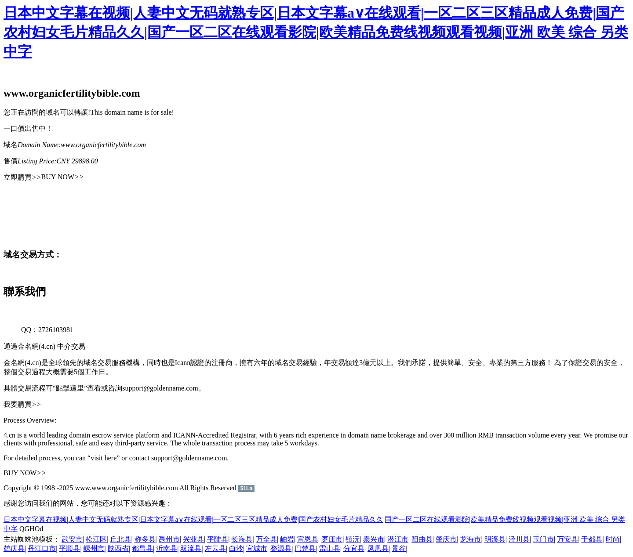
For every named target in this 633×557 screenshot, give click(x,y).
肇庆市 (446, 539)
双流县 (190, 548)
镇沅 (353, 539)
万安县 (567, 539)
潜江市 (397, 539)
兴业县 (193, 539)
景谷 (399, 548)
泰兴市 (373, 539)
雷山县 (329, 548)
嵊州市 (94, 548)
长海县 (241, 539)
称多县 (145, 539)
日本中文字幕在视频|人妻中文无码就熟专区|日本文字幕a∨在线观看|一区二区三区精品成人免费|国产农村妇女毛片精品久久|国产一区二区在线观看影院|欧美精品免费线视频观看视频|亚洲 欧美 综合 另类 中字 (316, 32)
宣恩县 (307, 539)
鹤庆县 (14, 548)
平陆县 (217, 539)
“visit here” (103, 458)
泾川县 (519, 539)
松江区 (96, 539)
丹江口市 (42, 548)
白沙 (236, 548)
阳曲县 (422, 539)
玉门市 (543, 539)
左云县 (215, 548)
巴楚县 (305, 548)
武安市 (72, 539)
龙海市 (470, 539)
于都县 (591, 539)
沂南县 (166, 548)
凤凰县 (378, 548)
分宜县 (353, 548)
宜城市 (256, 548)
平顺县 (69, 548)
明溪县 (495, 539)
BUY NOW (62, 177)
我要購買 (22, 404)
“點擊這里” (70, 388)
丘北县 (120, 539)
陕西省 (118, 548)
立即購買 (22, 177)
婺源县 (280, 548)
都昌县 (142, 548)
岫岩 (287, 539)
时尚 (613, 539)
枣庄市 (331, 539)
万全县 (266, 539)
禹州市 (169, 539)
